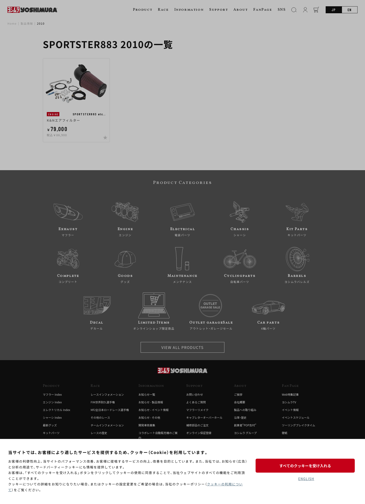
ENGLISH (306, 478)
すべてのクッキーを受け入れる (306, 465)
